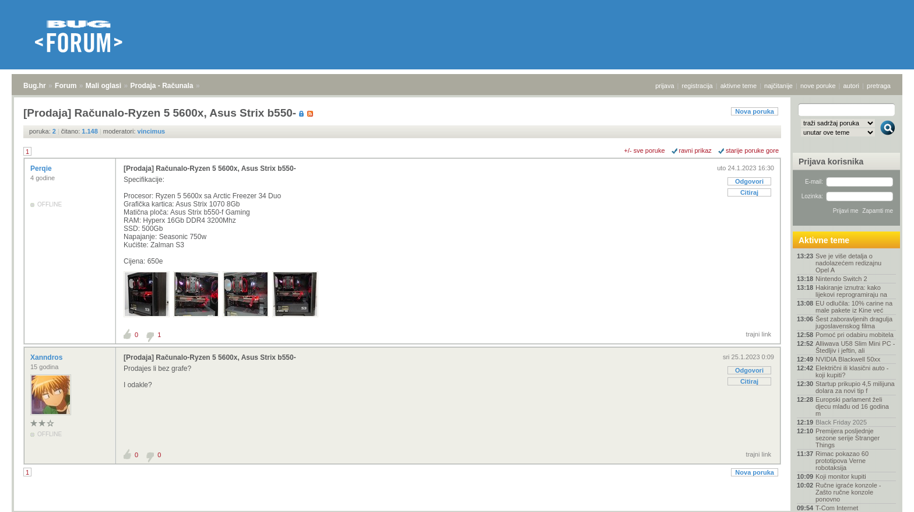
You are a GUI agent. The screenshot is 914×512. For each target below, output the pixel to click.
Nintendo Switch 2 (841, 278)
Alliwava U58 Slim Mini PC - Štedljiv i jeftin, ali (855, 347)
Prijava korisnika (831, 161)
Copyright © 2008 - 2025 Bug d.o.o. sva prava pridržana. (457, 508)
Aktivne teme (824, 240)
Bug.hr (34, 86)
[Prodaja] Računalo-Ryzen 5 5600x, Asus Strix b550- (210, 168)
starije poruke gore (752, 150)
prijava (664, 85)
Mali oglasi (103, 86)
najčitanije (778, 85)
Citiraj (749, 192)
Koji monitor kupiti (840, 476)
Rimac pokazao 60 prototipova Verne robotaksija (842, 460)
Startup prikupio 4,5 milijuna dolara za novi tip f (855, 387)
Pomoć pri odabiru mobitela (854, 334)
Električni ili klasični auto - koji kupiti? (851, 371)
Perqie (42, 168)
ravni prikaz (695, 150)
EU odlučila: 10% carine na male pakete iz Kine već (853, 307)
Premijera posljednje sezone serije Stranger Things (847, 437)
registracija (697, 85)
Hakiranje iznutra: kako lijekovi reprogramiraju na (851, 291)
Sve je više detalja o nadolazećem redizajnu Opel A (848, 263)
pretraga (879, 85)
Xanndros (47, 357)
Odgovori (749, 181)
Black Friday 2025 (841, 422)
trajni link (758, 334)
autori (851, 85)
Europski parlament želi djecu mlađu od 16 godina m (852, 406)
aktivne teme (738, 85)
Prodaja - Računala (162, 86)
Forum (65, 86)
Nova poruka (754, 111)
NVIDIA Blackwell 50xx (847, 359)
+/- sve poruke (644, 150)
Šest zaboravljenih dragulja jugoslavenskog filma (853, 322)
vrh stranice (882, 495)
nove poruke (818, 85)
